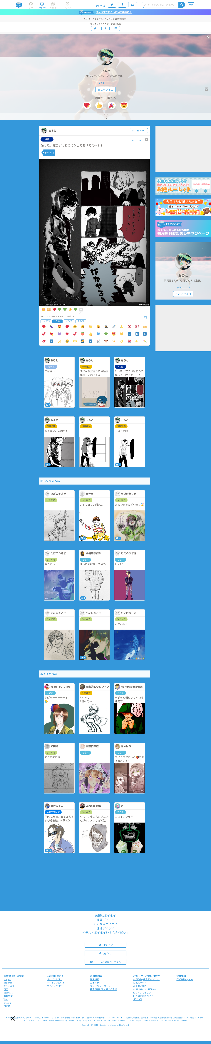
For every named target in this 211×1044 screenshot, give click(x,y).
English (7, 979)
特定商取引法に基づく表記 (103, 989)
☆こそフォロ (105, 89)
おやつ (69, 321)
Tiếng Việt (9, 986)
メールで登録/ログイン (105, 961)
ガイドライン (96, 982)
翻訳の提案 (18, 976)
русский (8, 1002)
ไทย (6, 999)
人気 (58, 321)
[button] (13, 1018)
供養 (47, 139)
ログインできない (142, 992)
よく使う (46, 321)
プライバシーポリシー (101, 986)
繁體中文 (8, 996)
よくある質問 (140, 986)
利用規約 (94, 979)
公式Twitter (139, 982)
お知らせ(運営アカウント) (146, 979)
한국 (6, 989)
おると (105, 71)
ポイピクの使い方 (56, 982)
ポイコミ (137, 999)
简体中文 (8, 992)
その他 (81, 321)
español (8, 982)
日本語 (7, 1006)
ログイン (105, 944)
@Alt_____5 (105, 83)
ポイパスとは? (54, 986)
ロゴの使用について (143, 996)
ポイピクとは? (54, 979)
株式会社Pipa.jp (184, 979)
